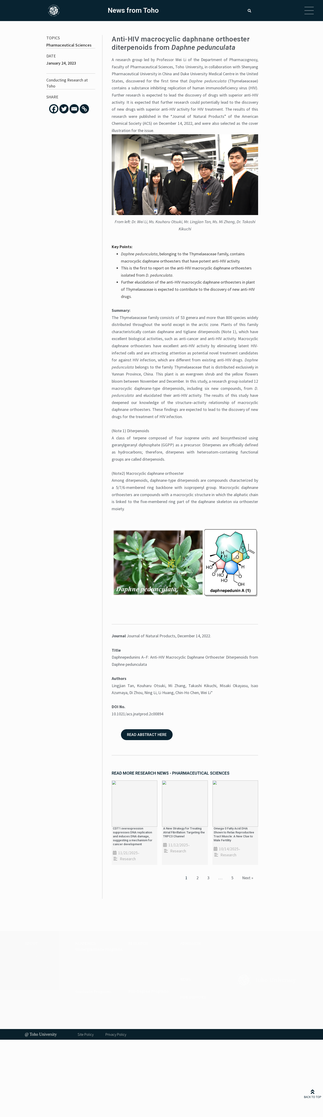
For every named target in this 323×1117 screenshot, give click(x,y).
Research (128, 858)
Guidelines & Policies (148, 955)
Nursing (84, 973)
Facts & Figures (38, 961)
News (135, 949)
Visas (187, 961)
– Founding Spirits (38, 949)
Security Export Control (150, 973)
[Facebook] (53, 108)
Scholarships (193, 955)
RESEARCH (138, 943)
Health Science (90, 979)
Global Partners (38, 967)
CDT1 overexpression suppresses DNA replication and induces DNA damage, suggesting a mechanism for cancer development (132, 836)
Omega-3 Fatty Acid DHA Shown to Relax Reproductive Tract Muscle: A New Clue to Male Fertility (234, 834)
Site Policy (86, 1034)
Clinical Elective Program (151, 997)
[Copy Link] (84, 108)
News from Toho (133, 10)
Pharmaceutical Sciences (69, 45)
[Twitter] (64, 108)
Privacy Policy (115, 1034)
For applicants (195, 949)
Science (84, 967)
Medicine (85, 955)
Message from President (45, 955)
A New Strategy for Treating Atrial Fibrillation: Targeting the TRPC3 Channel (184, 832)
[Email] (74, 108)
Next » (247, 877)
